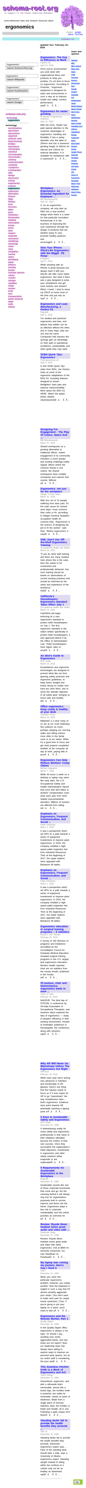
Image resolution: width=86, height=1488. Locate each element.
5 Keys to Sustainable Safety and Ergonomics (54, 1118)
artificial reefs (15, 138)
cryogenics (13, 167)
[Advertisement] (51, 172)
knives (11, 225)
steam (11, 286)
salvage (12, 280)
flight (10, 199)
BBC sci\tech (76, 66)
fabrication (13, 193)
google (78, 32)
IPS (72, 98)
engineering (14, 183)
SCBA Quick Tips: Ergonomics (51, 356)
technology (12, 118)
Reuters (74, 146)
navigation (13, 251)
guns (10, 212)
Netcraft (74, 121)
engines (12, 186)
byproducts (13, 146)
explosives (13, 191)
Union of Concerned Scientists (75, 178)
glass (10, 209)
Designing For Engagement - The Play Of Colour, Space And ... (54, 433)
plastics (12, 264)
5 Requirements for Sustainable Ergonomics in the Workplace (52, 1172)
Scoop (73, 149)
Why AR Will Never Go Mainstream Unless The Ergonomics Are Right (54, 1066)
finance (11, 196)
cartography (14, 149)
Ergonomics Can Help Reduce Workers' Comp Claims (54, 763)
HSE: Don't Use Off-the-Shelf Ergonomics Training (53, 542)
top (77, 1482)
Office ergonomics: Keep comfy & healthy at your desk (54, 709)
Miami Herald (76, 109)
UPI (72, 172)
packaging (13, 259)
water (10, 301)
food (10, 204)
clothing (12, 159)
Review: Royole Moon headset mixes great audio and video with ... (54, 1227)
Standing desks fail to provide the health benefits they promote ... (53, 1424)
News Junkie (76, 124)
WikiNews (75, 189)
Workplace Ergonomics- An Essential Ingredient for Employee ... (54, 192)
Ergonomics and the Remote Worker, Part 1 (54, 1317)
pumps (11, 270)
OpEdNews (75, 132)
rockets (12, 278)
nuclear (12, 254)
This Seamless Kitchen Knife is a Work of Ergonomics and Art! (54, 1369)
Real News (75, 144)
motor (11, 246)
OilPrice (74, 129)
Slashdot (74, 155)
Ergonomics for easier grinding (54, 112)
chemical (12, 152)
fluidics (11, 201)
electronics (13, 178)
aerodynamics (15, 128)
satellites (12, 283)
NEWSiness (75, 118)
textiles (11, 288)
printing (12, 267)
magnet (12, 233)
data (10, 173)
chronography (15, 154)
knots (11, 228)
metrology (13, 244)
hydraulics (13, 215)
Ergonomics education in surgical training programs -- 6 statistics (54, 929)
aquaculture (14, 133)
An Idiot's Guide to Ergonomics (52, 657)
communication (15, 162)
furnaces (12, 207)
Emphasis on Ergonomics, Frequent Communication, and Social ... (54, 817)
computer (13, 165)
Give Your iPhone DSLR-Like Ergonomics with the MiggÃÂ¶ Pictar (54, 251)
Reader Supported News (75, 138)
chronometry (14, 157)
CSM (73, 75)
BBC (73, 63)
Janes (73, 104)
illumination (14, 217)
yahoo (71, 34)
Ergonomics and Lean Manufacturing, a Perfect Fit (53, 307)
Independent (76, 101)
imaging (12, 220)
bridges (12, 144)
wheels (11, 307)
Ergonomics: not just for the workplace (53, 490)
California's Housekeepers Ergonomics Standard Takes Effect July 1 (53, 600)
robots (11, 275)
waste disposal (15, 299)
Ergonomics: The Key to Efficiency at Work (53, 59)
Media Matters (76, 106)
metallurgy (13, 241)
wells (10, 304)
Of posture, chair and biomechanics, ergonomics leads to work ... (53, 987)
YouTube (79, 34)
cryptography (14, 170)
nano (10, 249)
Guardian (74, 95)
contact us (67, 39)
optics (11, 257)
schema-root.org (16, 113)
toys (10, 293)
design (11, 175)
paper (11, 262)
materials (12, 236)
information (13, 222)
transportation (15, 296)
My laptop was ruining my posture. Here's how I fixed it (54, 1265)
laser (10, 230)
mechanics (13, 238)
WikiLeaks (75, 187)
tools (10, 291)
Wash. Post (75, 184)
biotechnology (15, 141)
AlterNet (74, 61)
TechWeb (74, 158)
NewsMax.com (76, 126)
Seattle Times (76, 152)
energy (11, 180)
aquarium (12, 136)
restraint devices (16, 272)
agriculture (13, 130)
